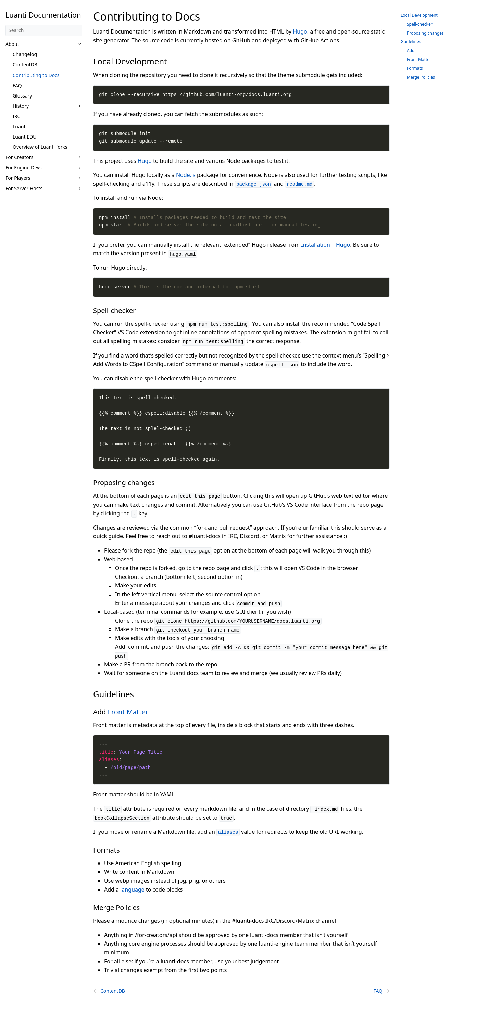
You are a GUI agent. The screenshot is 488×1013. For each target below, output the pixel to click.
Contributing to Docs (36, 75)
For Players (17, 177)
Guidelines (411, 41)
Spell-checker (420, 24)
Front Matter (128, 711)
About (12, 44)
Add (410, 50)
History (21, 106)
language (132, 889)
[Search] (43, 30)
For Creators (19, 157)
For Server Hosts (23, 188)
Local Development (419, 15)
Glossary (22, 95)
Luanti (20, 126)
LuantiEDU (24, 136)
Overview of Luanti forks (40, 147)
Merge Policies (421, 77)
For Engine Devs (23, 167)
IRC (16, 116)
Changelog (25, 54)
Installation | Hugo (325, 244)
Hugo (300, 31)
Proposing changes (425, 33)
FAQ (17, 85)
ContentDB (25, 64)
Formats (415, 68)
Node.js (186, 175)
